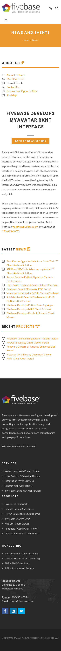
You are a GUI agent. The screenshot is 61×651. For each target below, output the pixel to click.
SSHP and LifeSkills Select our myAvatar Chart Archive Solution (30, 271)
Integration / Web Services (19, 480)
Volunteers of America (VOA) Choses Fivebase (32, 293)
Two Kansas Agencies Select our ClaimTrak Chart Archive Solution (32, 263)
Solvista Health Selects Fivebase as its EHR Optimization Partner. (30, 299)
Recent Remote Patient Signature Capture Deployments (30, 279)
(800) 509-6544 (19, 597)
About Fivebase (15, 74)
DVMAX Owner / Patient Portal (22, 533)
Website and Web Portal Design (22, 470)
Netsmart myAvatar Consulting (21, 553)
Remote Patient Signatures (19, 508)
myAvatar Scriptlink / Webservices (23, 490)
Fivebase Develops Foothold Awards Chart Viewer (30, 315)
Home (26, 40)
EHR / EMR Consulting (17, 563)
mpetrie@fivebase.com (25, 226)
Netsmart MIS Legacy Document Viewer (29, 354)
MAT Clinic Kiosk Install (20, 358)
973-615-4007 (10, 231)
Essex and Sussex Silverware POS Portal (29, 289)
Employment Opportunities (22, 91)
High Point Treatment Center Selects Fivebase (32, 284)
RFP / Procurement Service (19, 568)
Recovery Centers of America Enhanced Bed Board (31, 348)
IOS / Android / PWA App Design (22, 475)
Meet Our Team (15, 78)
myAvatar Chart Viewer (17, 518)
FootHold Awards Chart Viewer (22, 528)
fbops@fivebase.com (22, 601)
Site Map (12, 95)
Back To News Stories (30, 141)
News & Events (15, 82)
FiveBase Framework (16, 503)
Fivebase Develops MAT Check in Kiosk (29, 309)
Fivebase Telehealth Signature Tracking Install (32, 338)
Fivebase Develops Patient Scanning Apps (30, 305)
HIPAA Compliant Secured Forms (22, 513)
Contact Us (13, 87)
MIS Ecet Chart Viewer (17, 523)
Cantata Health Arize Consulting (22, 558)
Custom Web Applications (19, 485)
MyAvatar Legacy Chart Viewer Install (28, 342)
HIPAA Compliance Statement (19, 446)
